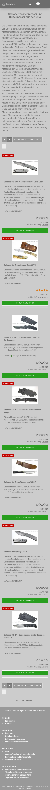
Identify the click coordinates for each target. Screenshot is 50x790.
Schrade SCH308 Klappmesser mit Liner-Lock (23, 182)
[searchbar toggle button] (30, 4)
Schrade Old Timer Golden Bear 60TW (20, 265)
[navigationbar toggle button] (46, 4)
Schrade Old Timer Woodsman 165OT (20, 482)
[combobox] (20, 139)
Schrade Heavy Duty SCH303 (16, 552)
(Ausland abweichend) (27, 356)
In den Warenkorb (25, 231)
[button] (4, 139)
